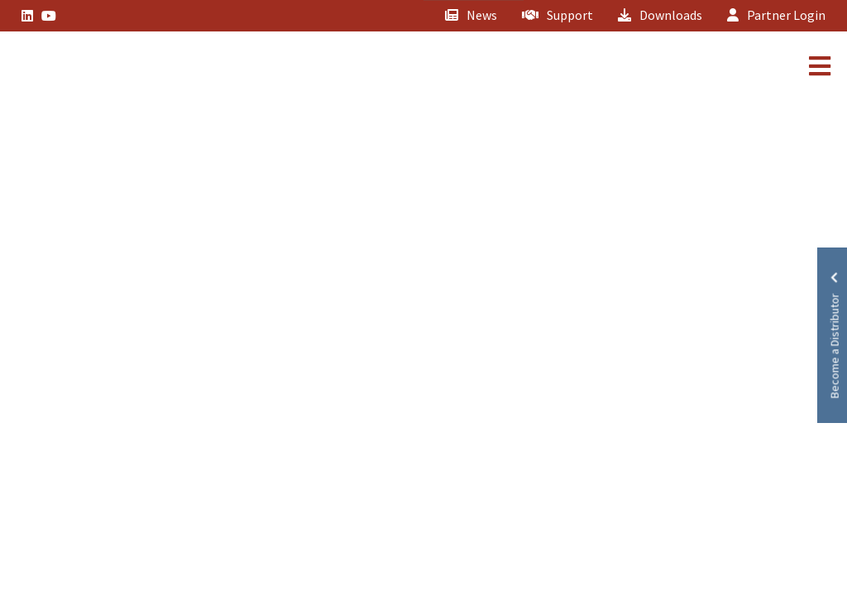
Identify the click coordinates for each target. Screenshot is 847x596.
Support (557, 15)
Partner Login (776, 15)
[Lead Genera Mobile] (69, 68)
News (471, 15)
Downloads (660, 15)
